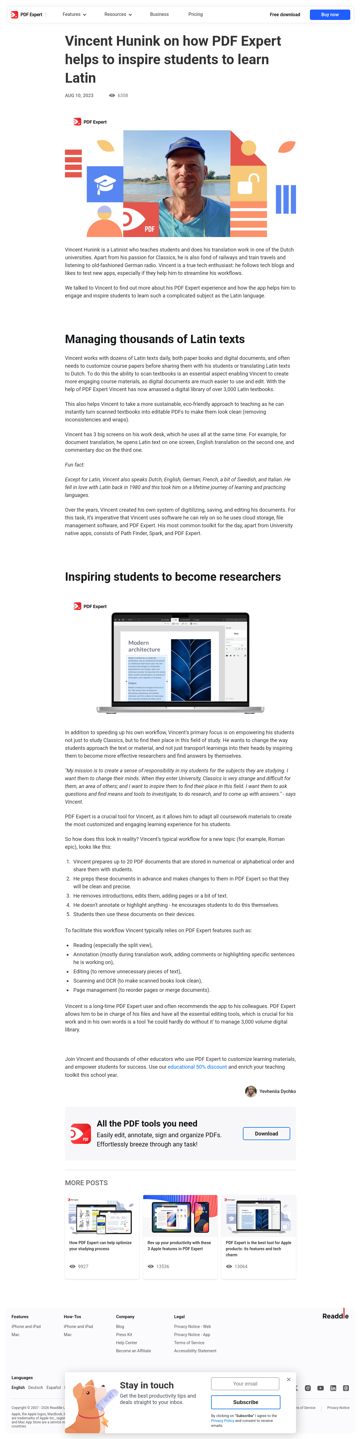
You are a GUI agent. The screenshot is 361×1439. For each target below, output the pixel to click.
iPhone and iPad (26, 1326)
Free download (285, 14)
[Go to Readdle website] (336, 1312)
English (18, 1387)
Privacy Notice (338, 1407)
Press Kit (124, 1334)
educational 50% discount (197, 1067)
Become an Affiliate (133, 1350)
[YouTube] (320, 1387)
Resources (115, 14)
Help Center (126, 1342)
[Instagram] (307, 1387)
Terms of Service (189, 1342)
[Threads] (346, 1387)
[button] (288, 1379)
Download (266, 1133)
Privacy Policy (222, 1420)
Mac (15, 1334)
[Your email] (245, 1383)
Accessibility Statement (195, 1350)
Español (53, 1387)
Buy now (330, 14)
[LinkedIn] (333, 1387)
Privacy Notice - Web (192, 1326)
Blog (120, 1326)
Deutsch (35, 1387)
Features (72, 14)
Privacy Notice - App (192, 1334)
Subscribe (245, 1402)
